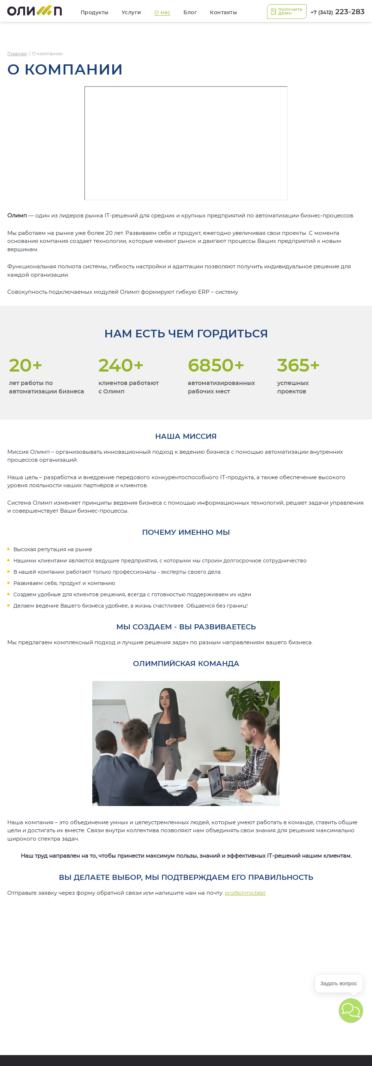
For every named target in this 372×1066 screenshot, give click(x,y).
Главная (17, 54)
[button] (351, 1010)
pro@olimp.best (245, 893)
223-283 (338, 12)
